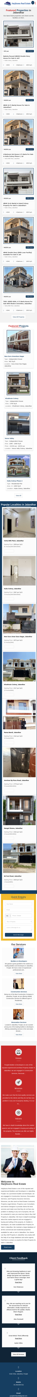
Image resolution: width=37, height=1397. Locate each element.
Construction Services (19, 992)
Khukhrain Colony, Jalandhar (14, 684)
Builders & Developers (19, 961)
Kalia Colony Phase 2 (14, 481)
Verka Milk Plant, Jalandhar (14, 541)
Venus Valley (9, 438)
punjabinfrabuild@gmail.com (18, 1396)
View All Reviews (18, 1354)
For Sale (30, 51)
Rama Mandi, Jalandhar (12, 732)
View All (18, 495)
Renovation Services (18, 1022)
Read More (18, 1282)
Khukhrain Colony (11, 398)
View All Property (18, 317)
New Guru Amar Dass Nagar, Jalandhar (18, 636)
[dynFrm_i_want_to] (18, 922)
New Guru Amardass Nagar (14, 356)
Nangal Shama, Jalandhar (13, 828)
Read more (8, 1247)
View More (9, 551)
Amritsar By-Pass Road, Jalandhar (16, 780)
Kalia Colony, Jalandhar (12, 588)
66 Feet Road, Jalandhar (13, 876)
